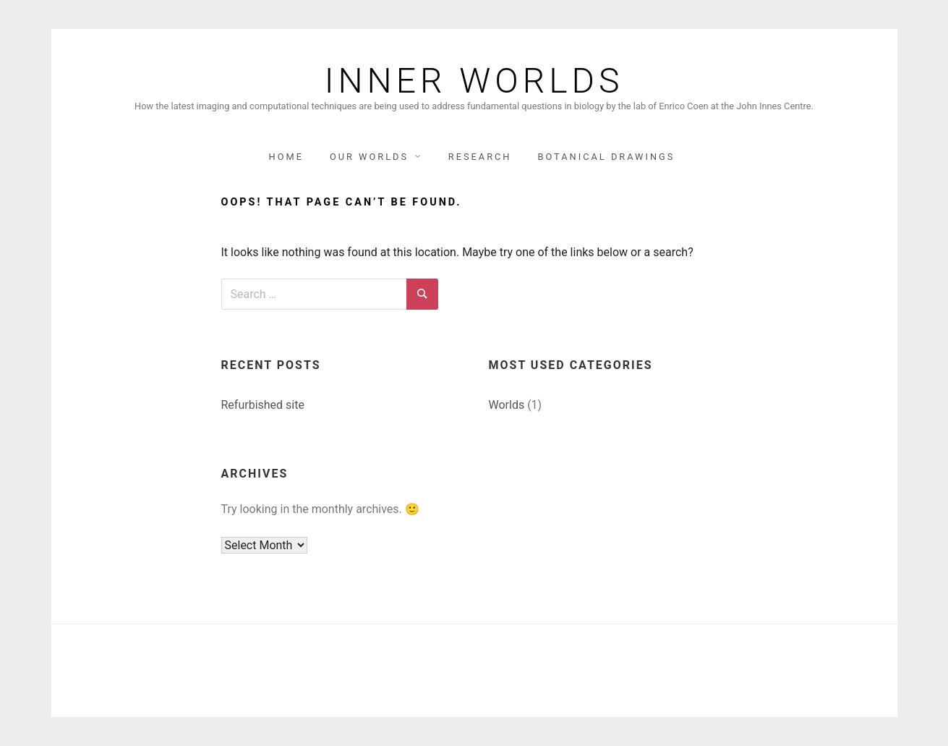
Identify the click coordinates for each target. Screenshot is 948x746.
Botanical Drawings (606, 156)
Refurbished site (262, 405)
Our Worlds (369, 156)
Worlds (507, 405)
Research (480, 156)
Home (286, 156)
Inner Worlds (474, 81)
